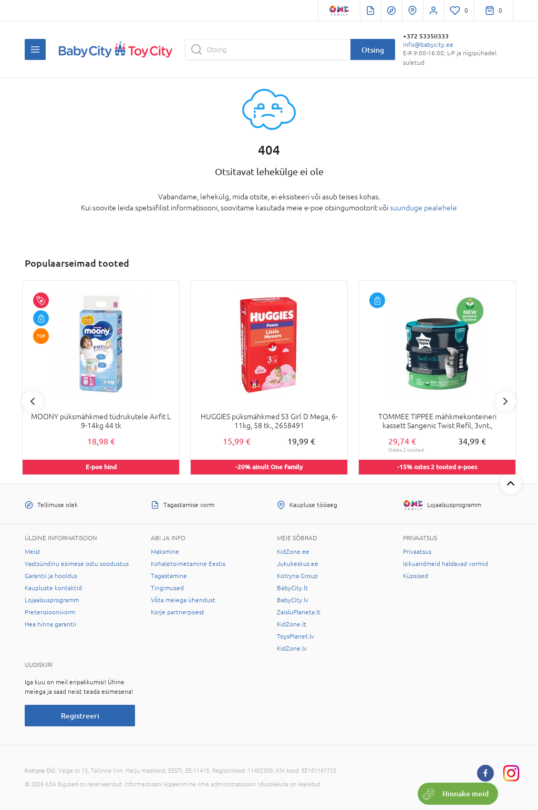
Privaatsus (417, 551)
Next (505, 401)
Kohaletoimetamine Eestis (188, 564)
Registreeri (80, 715)
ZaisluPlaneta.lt (298, 612)
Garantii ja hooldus (51, 576)
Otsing (372, 49)
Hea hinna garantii (50, 624)
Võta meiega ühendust (183, 600)
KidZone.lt (291, 624)
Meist (32, 551)
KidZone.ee (293, 551)
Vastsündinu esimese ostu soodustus (77, 564)
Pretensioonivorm (50, 612)
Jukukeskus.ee (297, 564)
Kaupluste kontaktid (53, 588)
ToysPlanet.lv (295, 636)
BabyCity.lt (292, 588)
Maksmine (165, 551)
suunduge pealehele (423, 208)
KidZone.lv (292, 648)
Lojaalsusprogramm (52, 600)
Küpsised (415, 576)
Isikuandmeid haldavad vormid (445, 564)
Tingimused (167, 588)
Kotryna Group (297, 576)
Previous (32, 401)
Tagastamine (169, 576)
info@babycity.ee (428, 44)
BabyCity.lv (292, 600)
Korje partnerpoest (177, 612)
